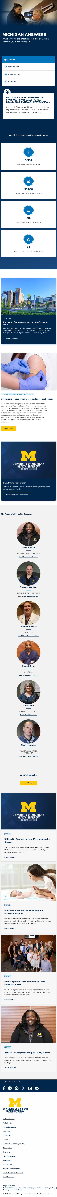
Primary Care (7, 1148)
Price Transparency (9, 1156)
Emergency (7, 1152)
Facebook (4, 1088)
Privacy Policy (50, 1188)
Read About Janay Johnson (28, 557)
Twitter (23, 1088)
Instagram (30, 1088)
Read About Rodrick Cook (28, 675)
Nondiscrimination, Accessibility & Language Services (22, 1188)
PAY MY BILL (12, 82)
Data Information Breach (14, 483)
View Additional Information (17, 495)
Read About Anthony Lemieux (28, 596)
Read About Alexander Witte (28, 636)
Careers (5, 1140)
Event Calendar (8, 1177)
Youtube (16, 1088)
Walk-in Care (7, 1164)
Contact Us (6, 1135)
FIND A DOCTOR (14, 74)
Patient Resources (9, 1127)
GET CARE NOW (13, 67)
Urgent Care (7, 1160)
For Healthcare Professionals (13, 1173)
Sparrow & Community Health (13, 1144)
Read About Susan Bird (28, 715)
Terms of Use (17, 1190)
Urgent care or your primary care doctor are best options (27, 399)
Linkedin (10, 1088)
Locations (6, 1131)
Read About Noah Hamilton (29, 756)
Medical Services (8, 1119)
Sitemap (6, 1190)
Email (37, 1088)
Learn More (8, 429)
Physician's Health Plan (11, 1169)
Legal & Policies (9, 1186)
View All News (28, 783)
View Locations (12, 338)
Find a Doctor (7, 1123)
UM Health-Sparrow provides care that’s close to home (25, 323)
